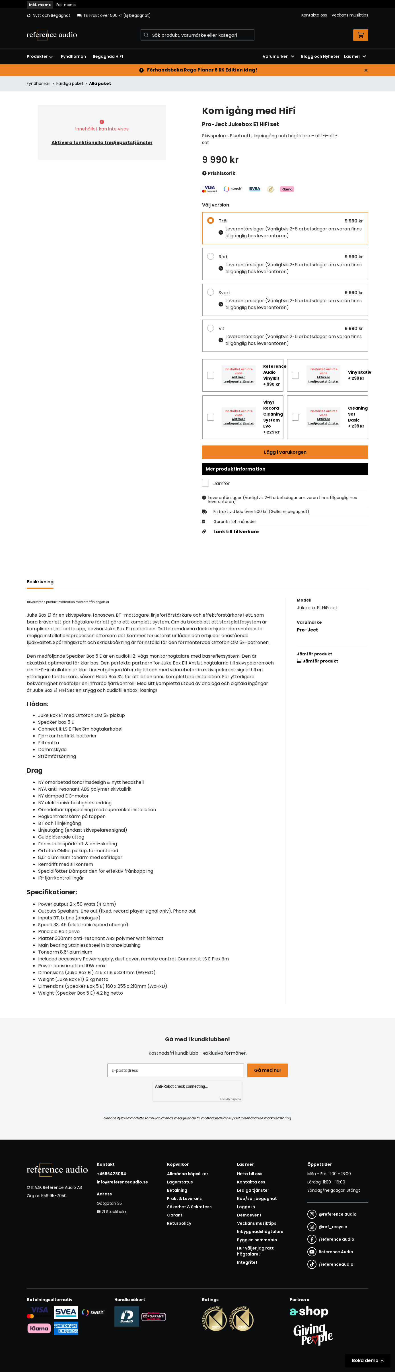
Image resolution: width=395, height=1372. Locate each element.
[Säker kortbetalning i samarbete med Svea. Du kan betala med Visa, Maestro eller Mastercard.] (39, 1312)
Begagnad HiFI (108, 56)
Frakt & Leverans (184, 1198)
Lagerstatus (180, 1182)
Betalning (177, 1190)
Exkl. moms (66, 4)
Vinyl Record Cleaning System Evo (273, 414)
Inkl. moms (40, 4)
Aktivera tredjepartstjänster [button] (238, 379)
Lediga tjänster (253, 1190)
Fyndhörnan (73, 56)
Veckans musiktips (350, 15)
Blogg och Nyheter (320, 56)
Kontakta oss (314, 15)
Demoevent (249, 1215)
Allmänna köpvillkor (187, 1174)
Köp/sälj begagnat (257, 1198)
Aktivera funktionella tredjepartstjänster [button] (102, 142)
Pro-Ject (307, 631)
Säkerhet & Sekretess (189, 1207)
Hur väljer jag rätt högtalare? (255, 1251)
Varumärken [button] (278, 56)
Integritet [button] (247, 1262)
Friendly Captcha (230, 1099)
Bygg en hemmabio (257, 1240)
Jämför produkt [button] (317, 662)
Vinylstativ (359, 372)
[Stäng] (366, 70)
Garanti (175, 1215)
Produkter (40, 56)
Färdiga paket (69, 83)
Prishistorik (218, 173)
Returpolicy (179, 1223)
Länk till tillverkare (236, 533)
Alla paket (100, 83)
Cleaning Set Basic (358, 414)
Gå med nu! (268, 1070)
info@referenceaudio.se (122, 1182)
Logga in (246, 1207)
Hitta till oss (249, 1174)
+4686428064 (111, 1174)
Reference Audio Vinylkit (275, 372)
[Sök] (197, 35)
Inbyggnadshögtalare (260, 1231)
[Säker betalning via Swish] (93, 1312)
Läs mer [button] (355, 56)
